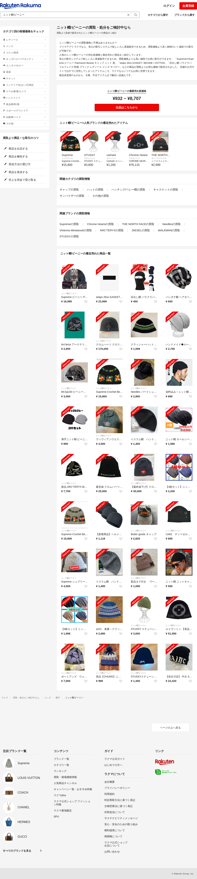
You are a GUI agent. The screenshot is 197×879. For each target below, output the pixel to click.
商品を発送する (16, 172)
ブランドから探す (184, 14)
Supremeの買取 (69, 224)
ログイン (169, 5)
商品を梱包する (16, 156)
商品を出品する (16, 148)
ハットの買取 (95, 189)
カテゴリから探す (158, 14)
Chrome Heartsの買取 (100, 224)
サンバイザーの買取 (72, 195)
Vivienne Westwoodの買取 (76, 230)
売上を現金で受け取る (20, 179)
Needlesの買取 (171, 224)
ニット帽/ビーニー (68, 293)
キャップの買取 (69, 189)
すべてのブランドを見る (17, 850)
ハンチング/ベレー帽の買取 (128, 189)
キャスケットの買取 (165, 189)
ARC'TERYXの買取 (112, 230)
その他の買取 (100, 195)
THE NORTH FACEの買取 (138, 224)
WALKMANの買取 (169, 230)
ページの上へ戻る (170, 727)
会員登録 (188, 5)
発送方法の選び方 (17, 164)
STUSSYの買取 (69, 236)
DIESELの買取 (141, 230)
